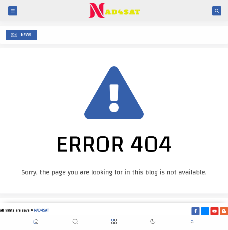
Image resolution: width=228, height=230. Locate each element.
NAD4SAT (41, 210)
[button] (36, 222)
